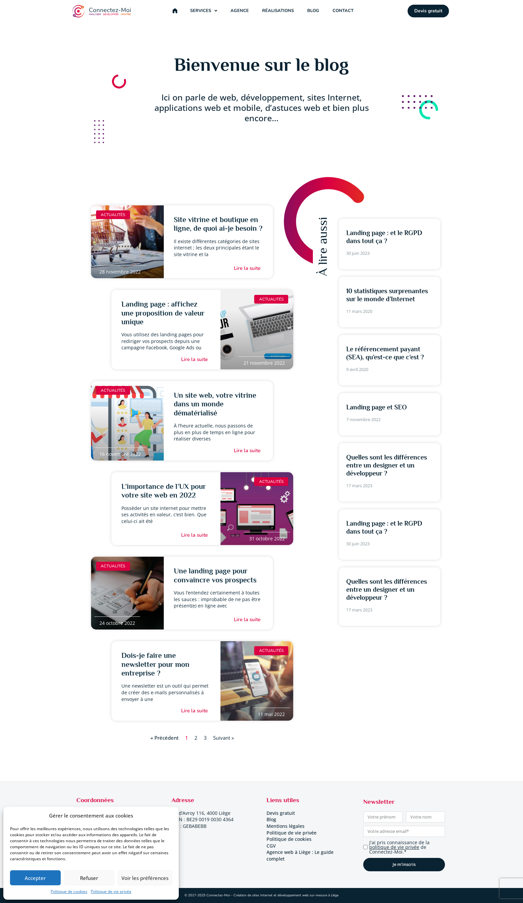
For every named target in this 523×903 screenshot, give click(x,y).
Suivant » (223, 737)
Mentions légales (286, 826)
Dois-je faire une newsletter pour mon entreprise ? (155, 664)
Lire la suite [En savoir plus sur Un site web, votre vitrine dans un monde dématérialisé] (247, 450)
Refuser (89, 878)
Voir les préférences (144, 878)
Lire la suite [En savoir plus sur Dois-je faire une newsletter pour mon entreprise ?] (194, 710)
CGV (271, 846)
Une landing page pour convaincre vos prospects (215, 575)
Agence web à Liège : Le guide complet (300, 855)
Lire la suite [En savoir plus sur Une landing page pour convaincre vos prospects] (247, 619)
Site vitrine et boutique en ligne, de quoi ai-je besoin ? (218, 223)
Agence (239, 11)
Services (203, 11)
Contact (343, 11)
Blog (313, 11)
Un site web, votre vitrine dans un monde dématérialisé (215, 404)
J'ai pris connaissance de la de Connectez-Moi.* (399, 847)
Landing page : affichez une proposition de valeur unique (162, 313)
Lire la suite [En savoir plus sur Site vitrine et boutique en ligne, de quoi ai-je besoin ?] (247, 268)
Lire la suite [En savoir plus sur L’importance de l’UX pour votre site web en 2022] (194, 535)
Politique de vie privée (111, 891)
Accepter (35, 878)
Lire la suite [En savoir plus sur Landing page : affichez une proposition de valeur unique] (194, 359)
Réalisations (278, 11)
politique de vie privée (394, 847)
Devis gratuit (281, 813)
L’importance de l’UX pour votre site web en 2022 (163, 490)
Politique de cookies (69, 891)
